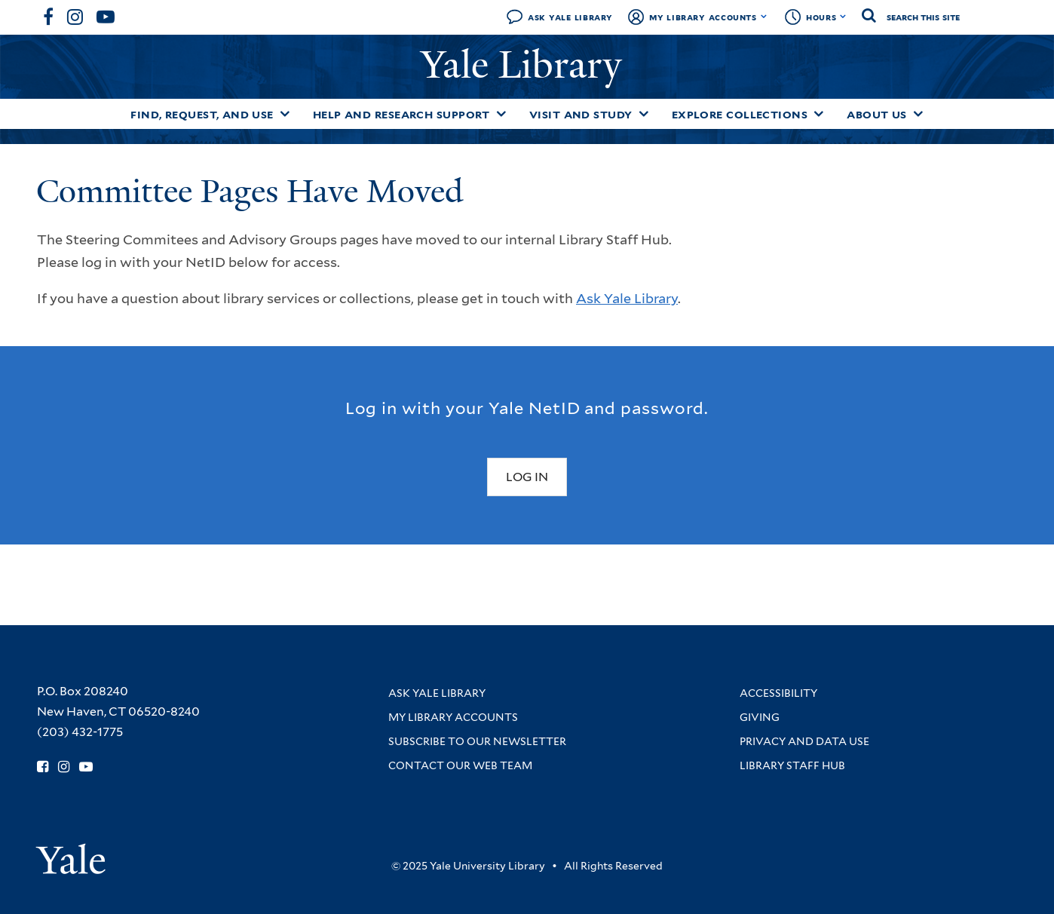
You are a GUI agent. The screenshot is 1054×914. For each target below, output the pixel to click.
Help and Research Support (401, 115)
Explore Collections (740, 115)
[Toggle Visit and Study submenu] (644, 113)
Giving (760, 717)
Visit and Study (581, 115)
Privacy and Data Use (804, 741)
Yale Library (526, 65)
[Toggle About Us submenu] (918, 113)
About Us (877, 115)
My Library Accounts (703, 17)
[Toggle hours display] (843, 16)
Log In (527, 477)
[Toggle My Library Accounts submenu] (764, 16)
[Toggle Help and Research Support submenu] (501, 113)
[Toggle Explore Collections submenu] (818, 113)
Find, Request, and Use (202, 115)
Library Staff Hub (792, 765)
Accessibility (778, 693)
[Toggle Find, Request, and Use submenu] (285, 113)
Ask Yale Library (570, 17)
